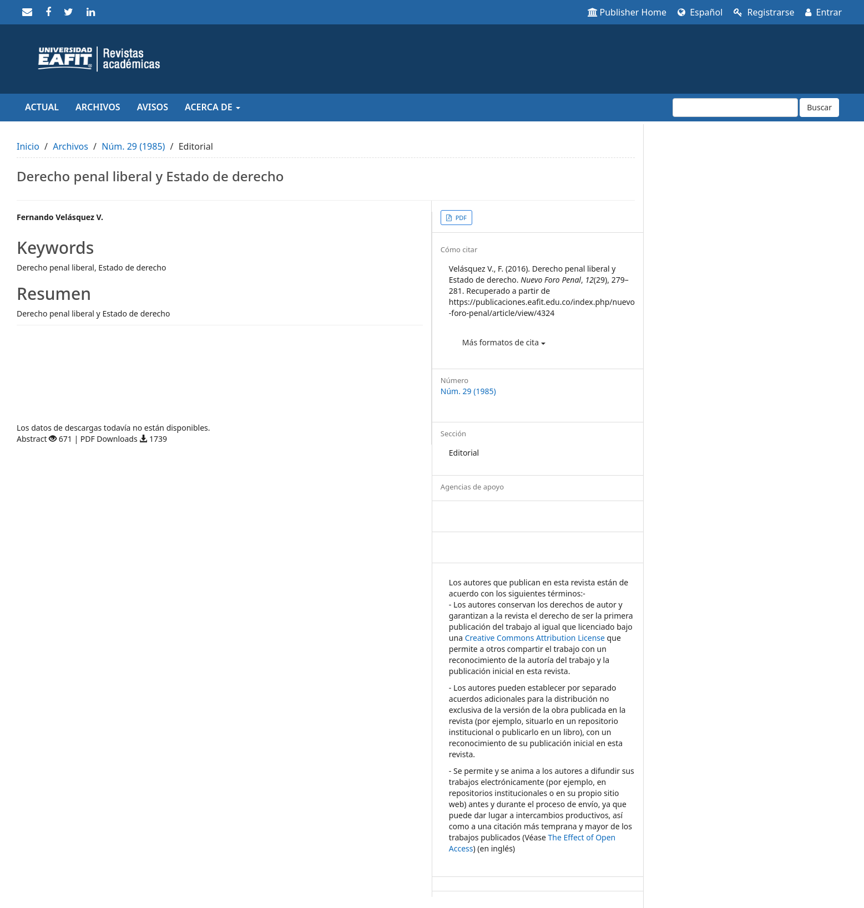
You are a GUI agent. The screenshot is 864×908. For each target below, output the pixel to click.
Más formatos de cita (503, 342)
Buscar (819, 107)
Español (700, 12)
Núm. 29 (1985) (133, 146)
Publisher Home (627, 12)
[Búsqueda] (735, 107)
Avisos (152, 107)
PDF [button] (460, 217)
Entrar (823, 12)
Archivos (97, 107)
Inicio (28, 146)
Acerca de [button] (212, 107)
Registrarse (764, 12)
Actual (42, 107)
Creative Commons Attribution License (535, 637)
